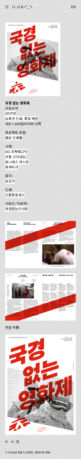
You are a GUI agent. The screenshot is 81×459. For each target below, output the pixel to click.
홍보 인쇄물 (13, 138)
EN (73, 7)
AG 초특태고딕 (16, 151)
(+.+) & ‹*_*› (22, 7)
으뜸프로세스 (15, 195)
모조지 (10, 181)
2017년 (10, 113)
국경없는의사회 (16, 209)
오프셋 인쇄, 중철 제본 (21, 119)
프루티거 (11, 167)
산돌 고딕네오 (15, 157)
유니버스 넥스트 (17, 162)
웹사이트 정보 (42, 452)
